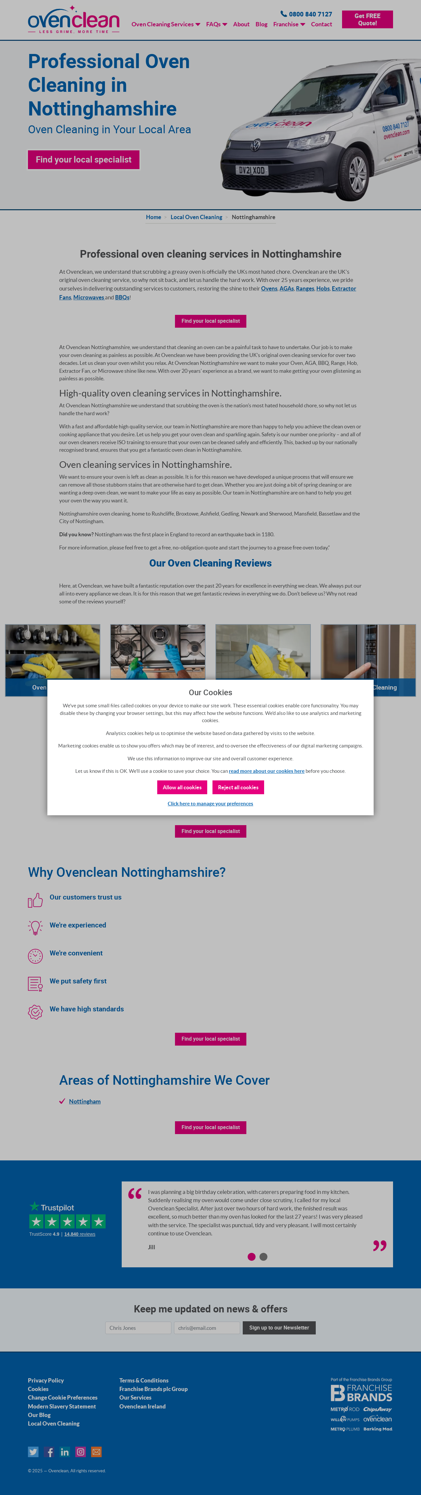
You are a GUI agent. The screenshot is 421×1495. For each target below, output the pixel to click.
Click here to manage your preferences (210, 803)
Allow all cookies (182, 787)
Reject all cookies (238, 787)
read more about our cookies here (267, 771)
